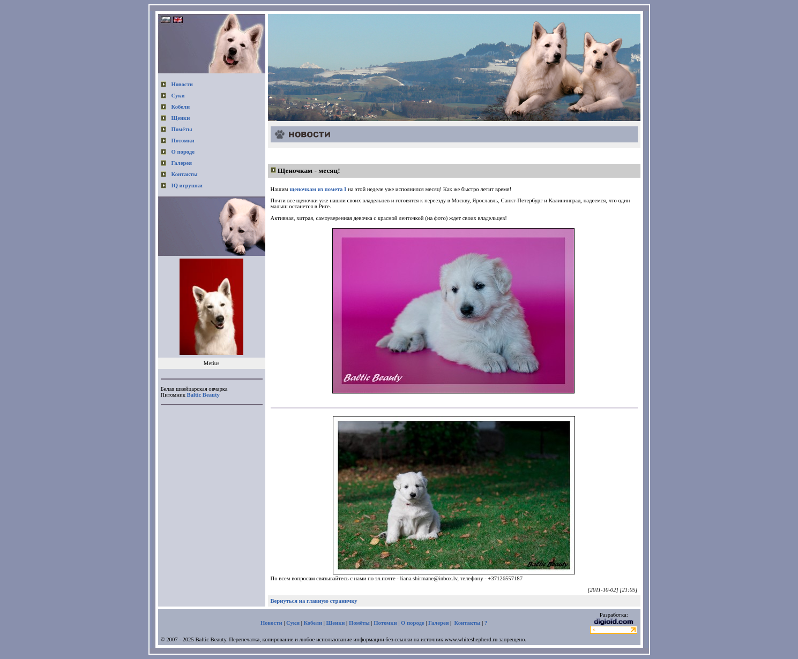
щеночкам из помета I (317, 189)
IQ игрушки (187, 185)
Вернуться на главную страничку (314, 601)
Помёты (181, 129)
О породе (183, 152)
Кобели (180, 107)
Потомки (183, 140)
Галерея (181, 163)
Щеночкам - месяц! (309, 170)
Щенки (180, 118)
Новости (182, 84)
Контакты (184, 174)
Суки (178, 96)
